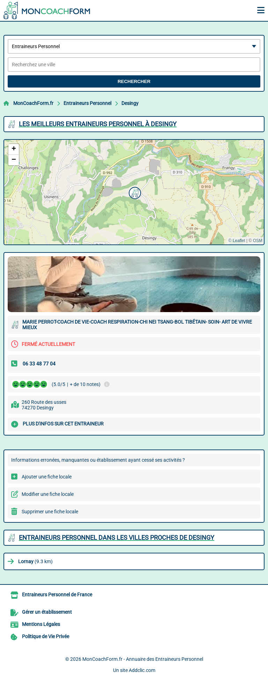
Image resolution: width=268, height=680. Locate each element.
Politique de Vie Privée (45, 636)
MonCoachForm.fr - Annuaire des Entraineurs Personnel (142, 659)
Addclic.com (142, 670)
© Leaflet (236, 240)
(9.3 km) (35, 561)
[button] (134, 192)
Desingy (130, 103)
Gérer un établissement (47, 612)
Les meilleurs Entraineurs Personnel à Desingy (98, 124)
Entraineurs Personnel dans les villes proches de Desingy (116, 537)
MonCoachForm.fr (33, 103)
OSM (257, 240)
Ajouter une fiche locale (47, 476)
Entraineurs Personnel (87, 103)
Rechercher (134, 81)
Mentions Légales (41, 624)
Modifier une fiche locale (48, 494)
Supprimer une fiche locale (50, 511)
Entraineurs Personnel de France (57, 594)
